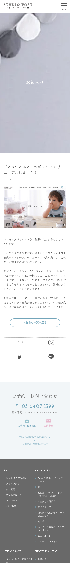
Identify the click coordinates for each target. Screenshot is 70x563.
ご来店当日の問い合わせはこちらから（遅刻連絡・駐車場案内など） (35, 440)
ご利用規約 (11, 506)
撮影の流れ (43, 559)
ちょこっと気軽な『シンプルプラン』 (51, 528)
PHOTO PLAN (43, 471)
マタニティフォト (47, 507)
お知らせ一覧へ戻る (35, 322)
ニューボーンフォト (48, 536)
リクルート (11, 500)
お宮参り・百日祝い (48, 501)
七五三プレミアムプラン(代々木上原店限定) (50, 494)
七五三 (41, 487)
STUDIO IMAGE (12, 551)
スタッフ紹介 (13, 484)
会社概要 (10, 489)
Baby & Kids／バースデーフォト (51, 479)
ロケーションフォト (48, 541)
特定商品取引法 (14, 495)
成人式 (41, 521)
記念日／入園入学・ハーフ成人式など (51, 514)
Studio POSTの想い (16, 478)
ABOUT (8, 471)
